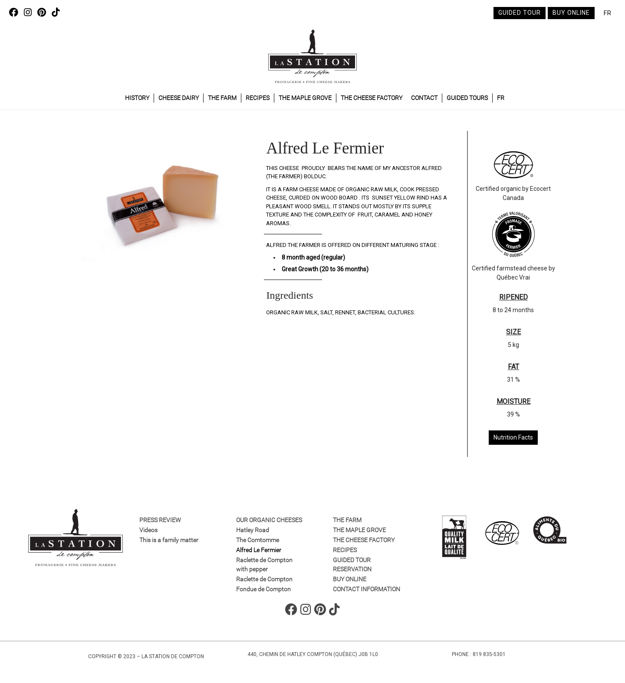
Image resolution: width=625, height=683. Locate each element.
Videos (148, 529)
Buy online (571, 12)
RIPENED (513, 297)
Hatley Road (252, 529)
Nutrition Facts (513, 437)
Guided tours (467, 97)
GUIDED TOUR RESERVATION (352, 564)
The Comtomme (257, 539)
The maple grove (305, 97)
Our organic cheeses (269, 519)
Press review (160, 519)
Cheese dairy (178, 97)
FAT (513, 367)
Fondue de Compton (263, 589)
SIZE (513, 332)
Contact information (366, 589)
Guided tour (519, 12)
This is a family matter (168, 539)
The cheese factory (371, 97)
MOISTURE (513, 401)
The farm (222, 97)
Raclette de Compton (264, 579)
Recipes (258, 97)
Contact (424, 97)
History (137, 97)
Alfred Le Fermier (258, 549)
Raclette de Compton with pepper (264, 564)
